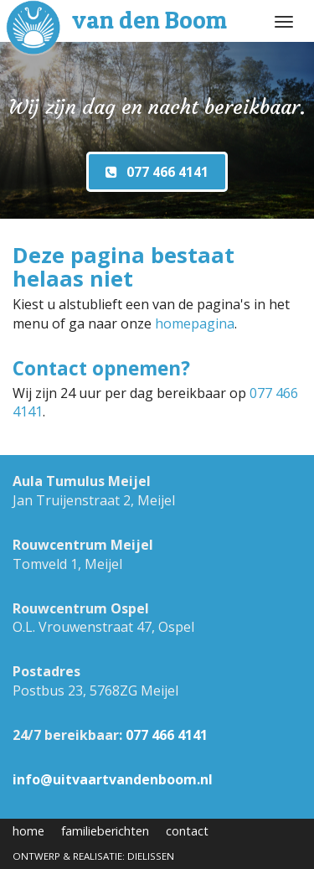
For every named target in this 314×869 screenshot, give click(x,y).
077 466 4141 (167, 735)
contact (187, 831)
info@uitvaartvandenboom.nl (113, 779)
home (28, 831)
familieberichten (105, 831)
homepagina (194, 323)
